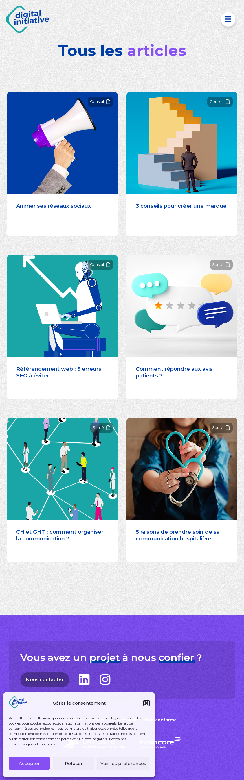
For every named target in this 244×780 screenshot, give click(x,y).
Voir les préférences (123, 763)
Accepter (29, 763)
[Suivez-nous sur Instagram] (105, 679)
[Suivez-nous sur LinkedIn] (84, 679)
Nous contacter (47, 680)
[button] (146, 703)
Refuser (74, 763)
